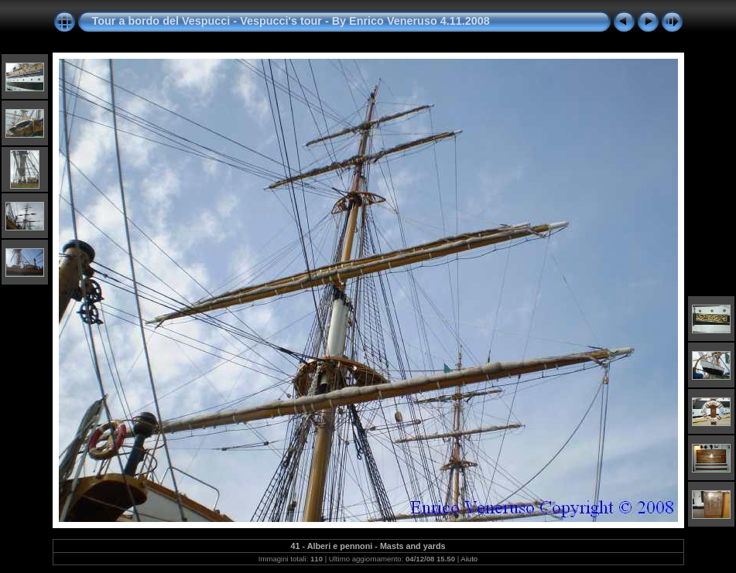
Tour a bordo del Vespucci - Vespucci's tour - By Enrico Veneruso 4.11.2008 (291, 21)
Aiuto (469, 558)
